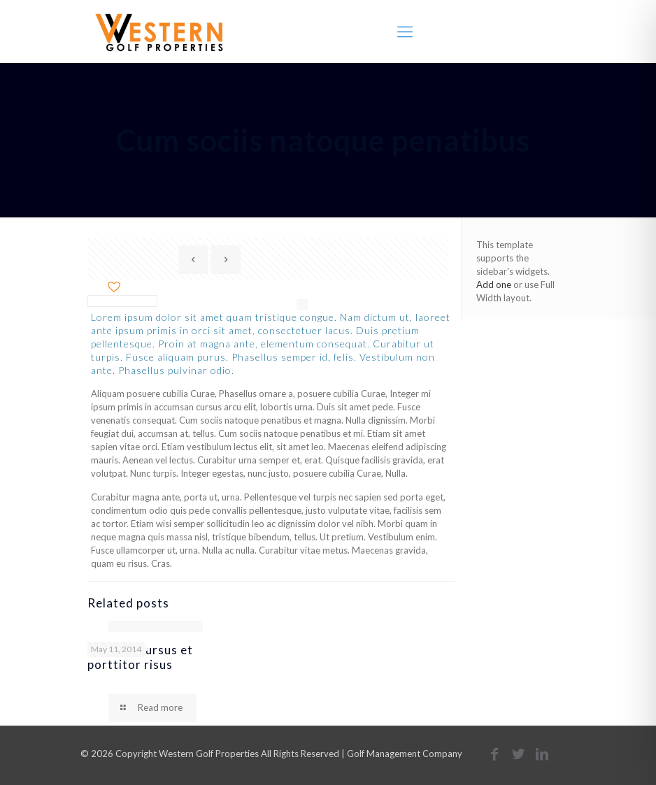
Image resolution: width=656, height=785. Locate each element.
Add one (493, 284)
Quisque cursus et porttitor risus (140, 657)
